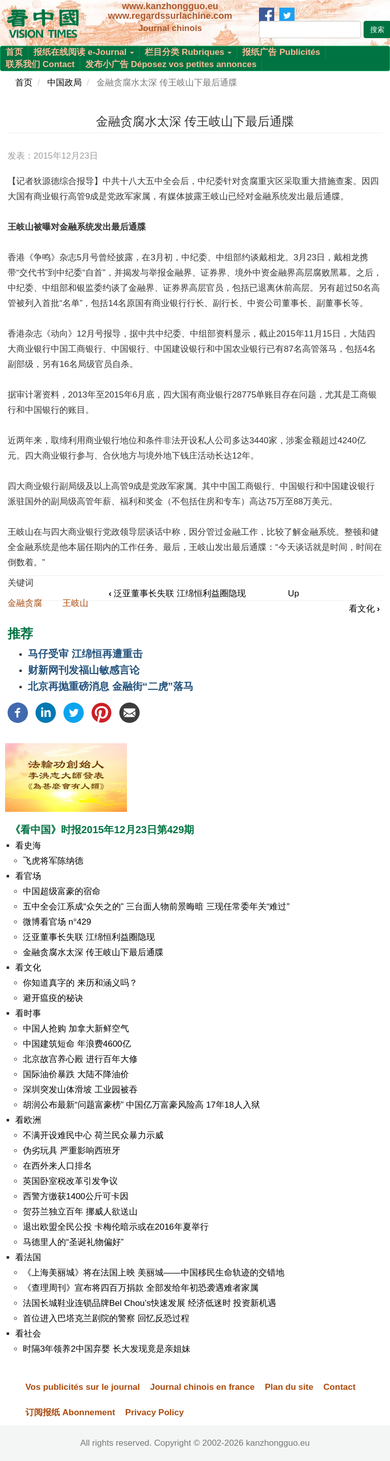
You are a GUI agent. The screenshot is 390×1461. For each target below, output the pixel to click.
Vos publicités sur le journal (82, 1387)
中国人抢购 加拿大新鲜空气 (76, 1028)
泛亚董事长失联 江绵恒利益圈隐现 (177, 593)
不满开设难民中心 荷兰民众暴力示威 (93, 1135)
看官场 (28, 876)
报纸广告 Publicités (281, 52)
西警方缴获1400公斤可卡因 (75, 1196)
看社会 (28, 1333)
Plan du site (289, 1387)
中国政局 (64, 82)
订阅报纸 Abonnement (70, 1412)
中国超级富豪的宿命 (62, 891)
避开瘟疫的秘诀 (53, 998)
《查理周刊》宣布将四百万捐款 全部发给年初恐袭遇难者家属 (140, 1288)
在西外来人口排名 (57, 1166)
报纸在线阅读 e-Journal (84, 52)
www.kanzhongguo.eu (170, 6)
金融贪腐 (25, 603)
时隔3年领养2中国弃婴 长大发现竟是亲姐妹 (106, 1349)
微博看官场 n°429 (57, 922)
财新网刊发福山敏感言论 (84, 670)
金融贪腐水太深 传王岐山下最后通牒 (93, 952)
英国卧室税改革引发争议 (70, 1181)
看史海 (28, 845)
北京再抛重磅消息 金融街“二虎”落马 (110, 686)
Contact (339, 1387)
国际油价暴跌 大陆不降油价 (76, 1074)
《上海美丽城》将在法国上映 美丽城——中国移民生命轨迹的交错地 (153, 1272)
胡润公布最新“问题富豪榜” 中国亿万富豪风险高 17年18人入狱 (141, 1105)
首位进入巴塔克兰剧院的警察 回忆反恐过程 (106, 1318)
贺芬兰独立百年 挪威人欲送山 (80, 1211)
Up (293, 593)
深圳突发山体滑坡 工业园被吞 (80, 1089)
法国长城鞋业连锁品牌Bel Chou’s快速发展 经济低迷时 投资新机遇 (149, 1303)
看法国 (28, 1257)
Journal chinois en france (202, 1387)
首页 (14, 52)
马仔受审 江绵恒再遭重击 (85, 653)
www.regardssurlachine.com (170, 16)
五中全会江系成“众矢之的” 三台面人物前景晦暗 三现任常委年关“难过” (156, 906)
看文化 (364, 609)
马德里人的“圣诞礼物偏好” (73, 1242)
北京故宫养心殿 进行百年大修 (80, 1059)
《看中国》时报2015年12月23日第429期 (102, 829)
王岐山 (75, 603)
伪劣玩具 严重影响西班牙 (71, 1150)
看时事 (28, 1013)
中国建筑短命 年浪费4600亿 (77, 1044)
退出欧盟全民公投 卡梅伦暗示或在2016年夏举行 (116, 1227)
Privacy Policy (154, 1412)
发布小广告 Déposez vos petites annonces (170, 64)
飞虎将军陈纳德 (53, 861)
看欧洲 (28, 1120)
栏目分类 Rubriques (188, 52)
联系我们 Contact (40, 64)
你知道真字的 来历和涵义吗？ (80, 983)
